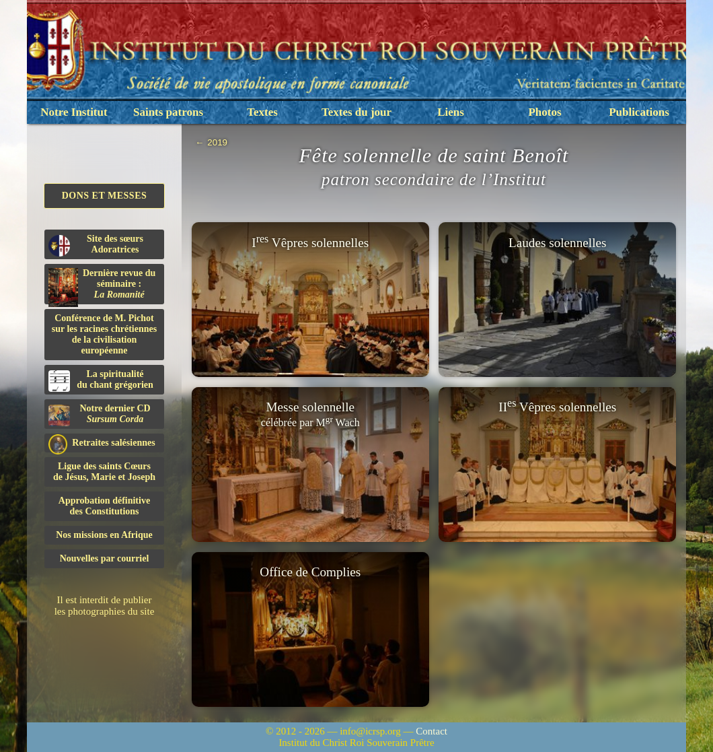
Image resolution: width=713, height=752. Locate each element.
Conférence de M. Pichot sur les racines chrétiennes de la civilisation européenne (104, 334)
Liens (450, 112)
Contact (431, 731)
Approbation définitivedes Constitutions (104, 505)
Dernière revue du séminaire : (101, 286)
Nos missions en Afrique (104, 535)
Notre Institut (73, 112)
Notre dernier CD (99, 414)
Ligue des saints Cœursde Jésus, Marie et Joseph (104, 471)
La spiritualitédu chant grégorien (100, 380)
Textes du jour (356, 112)
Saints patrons (168, 112)
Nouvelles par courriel (104, 558)
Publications (639, 112)
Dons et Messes (104, 196)
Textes (262, 112)
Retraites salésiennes (101, 443)
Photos (544, 112)
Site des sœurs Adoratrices (95, 245)
